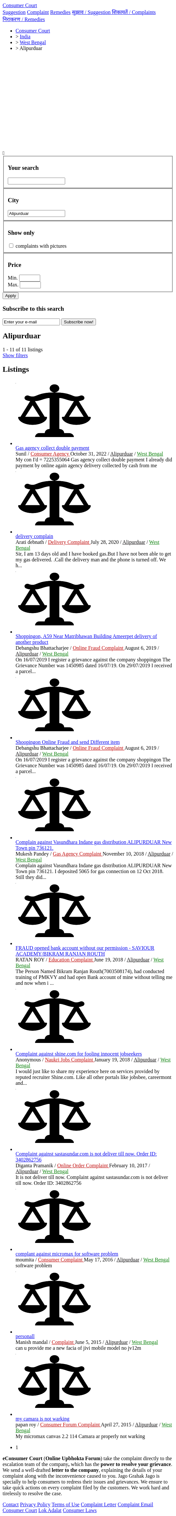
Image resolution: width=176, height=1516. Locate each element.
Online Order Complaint (83, 1165)
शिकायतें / (134, 12)
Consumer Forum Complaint (70, 1424)
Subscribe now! (78, 321)
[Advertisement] (88, 101)
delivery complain (34, 536)
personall (25, 1336)
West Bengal (150, 454)
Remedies (60, 12)
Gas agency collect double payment (52, 448)
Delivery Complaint (69, 542)
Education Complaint (71, 959)
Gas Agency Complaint (77, 854)
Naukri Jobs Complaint (69, 1059)
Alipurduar (121, 454)
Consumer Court (20, 5)
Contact (11, 1504)
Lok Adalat (50, 1510)
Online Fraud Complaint (98, 648)
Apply (10, 295)
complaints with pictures (41, 246)
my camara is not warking (42, 1419)
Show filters (15, 355)
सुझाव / (92, 12)
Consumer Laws (80, 1510)
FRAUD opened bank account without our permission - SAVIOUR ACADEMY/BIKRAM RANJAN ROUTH (85, 951)
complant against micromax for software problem (67, 1254)
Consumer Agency (50, 454)
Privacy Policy (35, 1504)
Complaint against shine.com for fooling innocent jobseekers (79, 1054)
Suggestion (14, 12)
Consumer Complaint (61, 1259)
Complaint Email (135, 1504)
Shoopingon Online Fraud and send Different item (68, 742)
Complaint (38, 12)
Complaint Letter (98, 1504)
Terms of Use (65, 1504)
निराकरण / (24, 19)
